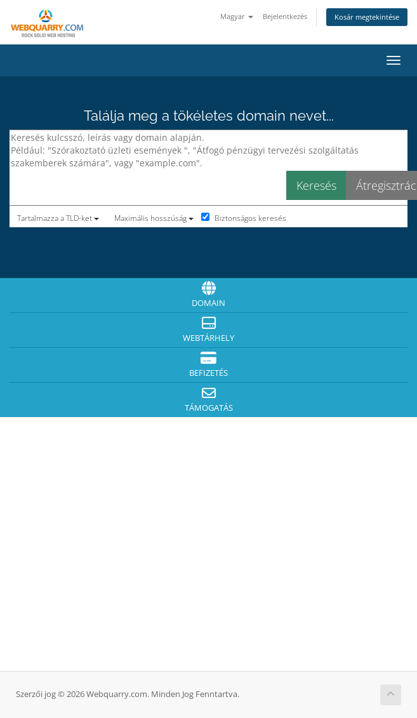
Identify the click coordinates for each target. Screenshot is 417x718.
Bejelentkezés (285, 16)
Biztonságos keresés (243, 218)
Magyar (236, 16)
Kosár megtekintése (366, 17)
